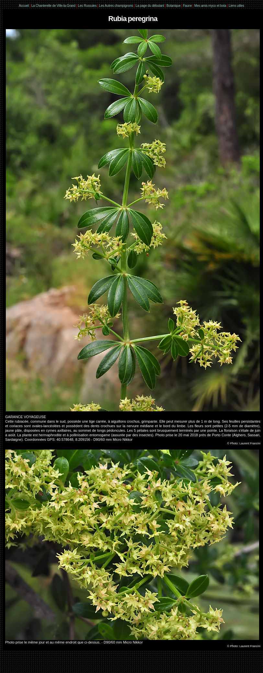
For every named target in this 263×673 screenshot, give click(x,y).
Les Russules (87, 5)
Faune (187, 5)
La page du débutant (150, 5)
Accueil (24, 5)
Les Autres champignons (116, 5)
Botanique (173, 5)
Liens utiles (236, 5)
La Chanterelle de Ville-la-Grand (53, 5)
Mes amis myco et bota (210, 5)
